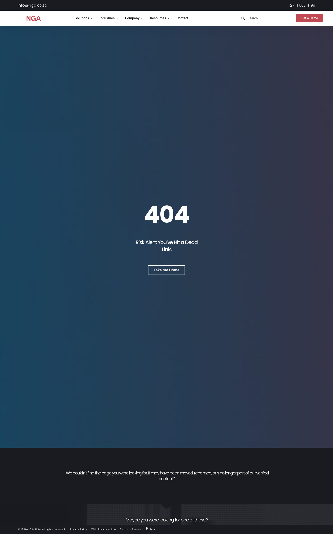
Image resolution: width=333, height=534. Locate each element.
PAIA (152, 529)
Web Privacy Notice (103, 529)
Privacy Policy (78, 529)
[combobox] (264, 18)
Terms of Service (130, 529)
